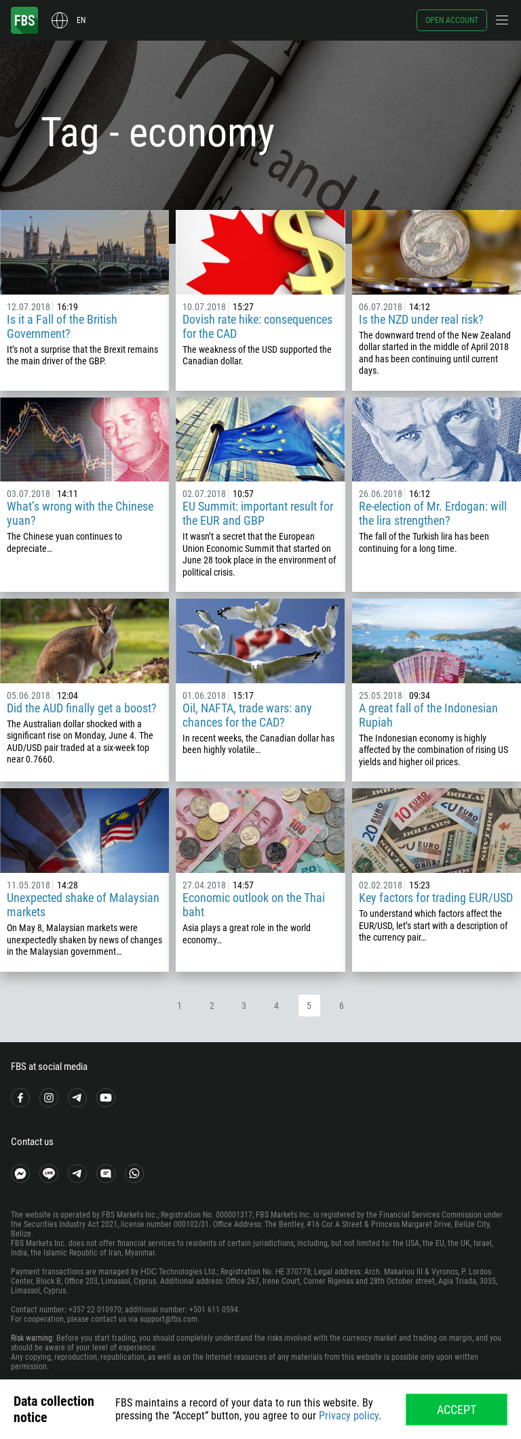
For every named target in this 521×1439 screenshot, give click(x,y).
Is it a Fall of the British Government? (62, 326)
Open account (451, 20)
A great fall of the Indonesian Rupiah (428, 715)
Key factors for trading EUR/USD (436, 897)
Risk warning (31, 1338)
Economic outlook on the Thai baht (253, 904)
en (81, 20)
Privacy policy (349, 1415)
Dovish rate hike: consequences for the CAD (257, 326)
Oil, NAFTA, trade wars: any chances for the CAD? (247, 715)
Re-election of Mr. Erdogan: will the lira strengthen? (433, 513)
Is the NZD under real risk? (421, 319)
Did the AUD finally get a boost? (82, 708)
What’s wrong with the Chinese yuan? (80, 513)
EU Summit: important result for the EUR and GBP (257, 513)
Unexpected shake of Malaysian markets (83, 904)
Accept (456, 1409)
